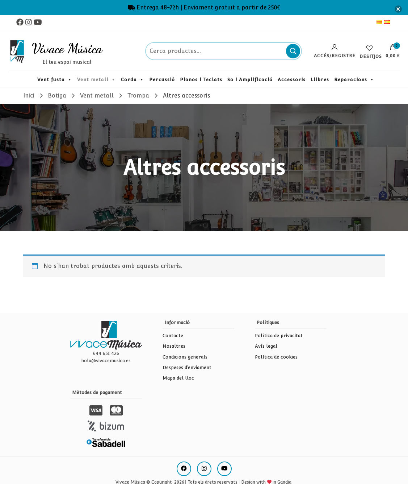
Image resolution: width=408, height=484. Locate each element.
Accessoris (292, 79)
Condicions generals (185, 357)
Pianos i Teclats (201, 79)
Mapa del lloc (178, 378)
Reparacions (350, 79)
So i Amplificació (250, 79)
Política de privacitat (279, 335)
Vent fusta (51, 79)
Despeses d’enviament (187, 367)
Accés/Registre (335, 51)
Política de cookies (276, 357)
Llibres (320, 79)
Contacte (173, 335)
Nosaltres (174, 346)
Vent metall (93, 79)
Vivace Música (67, 48)
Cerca (293, 51)
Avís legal (266, 346)
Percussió (162, 79)
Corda (129, 79)
